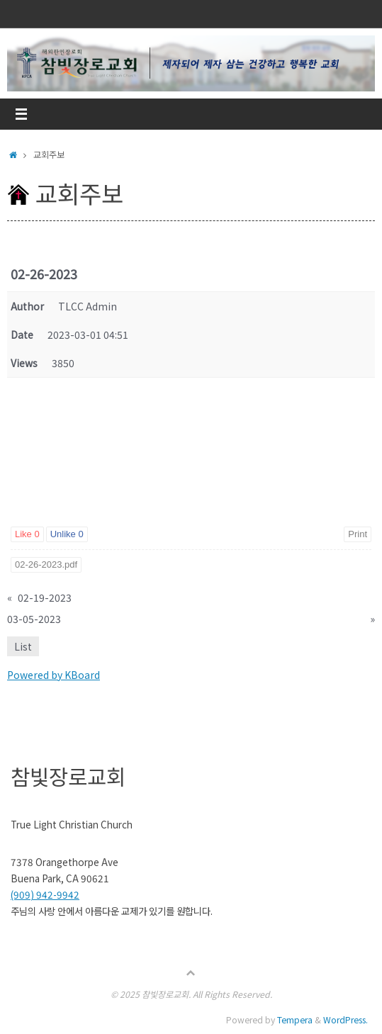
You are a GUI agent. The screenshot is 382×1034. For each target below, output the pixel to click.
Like (27, 534)
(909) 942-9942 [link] (45, 894)
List (23, 646)
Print (357, 534)
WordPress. (345, 1019)
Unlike (67, 534)
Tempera (295, 1019)
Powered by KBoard (53, 675)
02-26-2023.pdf (46, 564)
